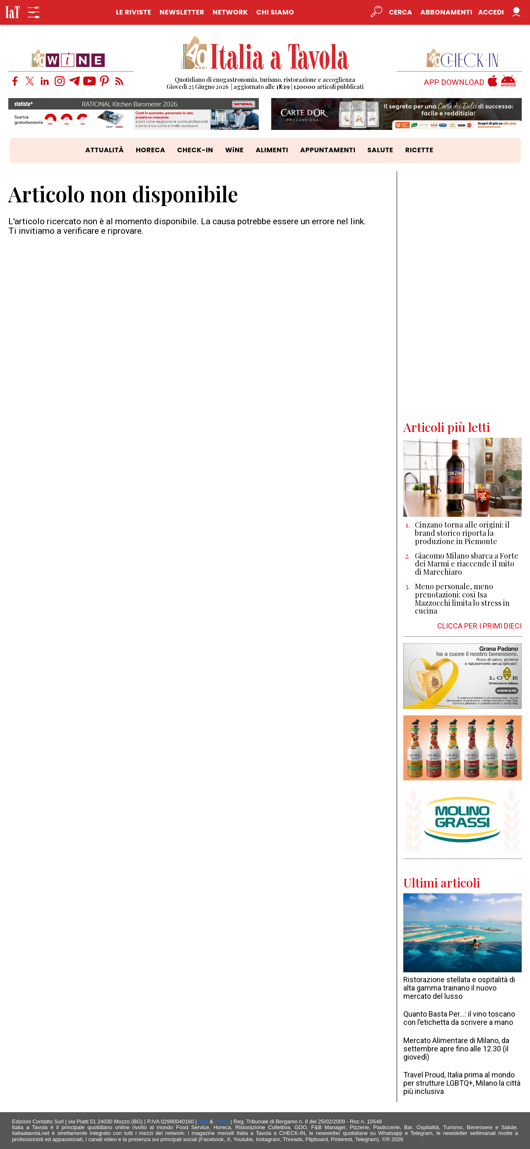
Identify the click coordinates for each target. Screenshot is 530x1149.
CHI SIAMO (275, 12)
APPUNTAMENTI (328, 150)
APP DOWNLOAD (454, 82)
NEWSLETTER (181, 12)
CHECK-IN (195, 150)
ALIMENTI (271, 150)
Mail (203, 1121)
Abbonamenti (446, 12)
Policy (222, 1121)
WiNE (234, 150)
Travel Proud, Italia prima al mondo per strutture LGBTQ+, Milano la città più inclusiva (461, 1083)
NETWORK (230, 12)
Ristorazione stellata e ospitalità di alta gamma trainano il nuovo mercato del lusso (459, 987)
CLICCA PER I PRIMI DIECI (479, 625)
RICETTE (419, 150)
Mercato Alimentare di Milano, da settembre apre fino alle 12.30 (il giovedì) (456, 1048)
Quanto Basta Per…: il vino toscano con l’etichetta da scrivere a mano (459, 1018)
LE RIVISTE (134, 12)
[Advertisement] (462, 295)
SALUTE (380, 150)
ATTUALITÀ (104, 150)
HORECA (150, 150)
